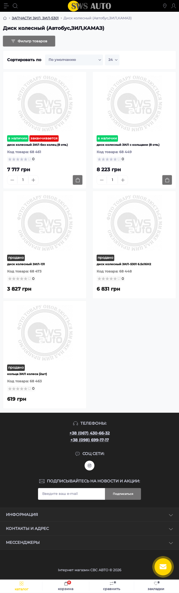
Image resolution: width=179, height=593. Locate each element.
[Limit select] (112, 60)
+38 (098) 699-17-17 (89, 440)
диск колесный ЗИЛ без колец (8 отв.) (37, 145)
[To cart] (77, 180)
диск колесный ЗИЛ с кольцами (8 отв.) (128, 145)
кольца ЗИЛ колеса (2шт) (27, 374)
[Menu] (6, 5)
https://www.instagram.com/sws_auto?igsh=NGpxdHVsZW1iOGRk (89, 466)
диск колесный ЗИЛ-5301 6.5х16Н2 (124, 264)
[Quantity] (22, 179)
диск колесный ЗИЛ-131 (26, 264)
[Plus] (33, 180)
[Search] (15, 5)
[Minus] (12, 180)
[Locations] (164, 5)
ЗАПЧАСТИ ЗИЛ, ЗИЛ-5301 (35, 18)
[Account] (173, 5)
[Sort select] (74, 60)
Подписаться (123, 494)
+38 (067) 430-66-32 (89, 433)
